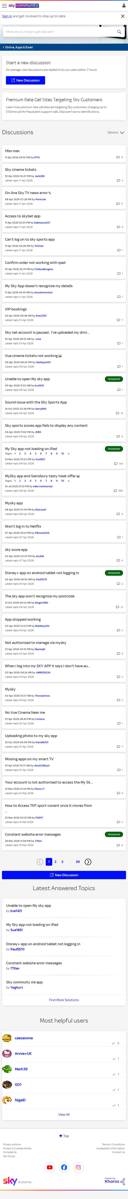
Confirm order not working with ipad (35, 262)
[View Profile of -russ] (38, 338)
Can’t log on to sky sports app (30, 239)
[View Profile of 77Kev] (38, 840)
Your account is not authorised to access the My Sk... (49, 782)
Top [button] (66, 1136)
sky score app (16, 549)
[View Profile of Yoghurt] (16, 987)
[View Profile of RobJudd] (40, 509)
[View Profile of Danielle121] (42, 742)
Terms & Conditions (113, 1144)
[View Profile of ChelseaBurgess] (43, 269)
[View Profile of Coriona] (40, 719)
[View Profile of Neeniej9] (40, 649)
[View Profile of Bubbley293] (42, 625)
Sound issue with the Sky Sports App (36, 402)
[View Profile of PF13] (37, 157)
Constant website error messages (33, 834)
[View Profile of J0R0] (38, 432)
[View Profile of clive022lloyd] (41, 765)
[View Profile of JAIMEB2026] (43, 672)
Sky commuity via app (24, 982)
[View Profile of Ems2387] (41, 315)
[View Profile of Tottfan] (39, 245)
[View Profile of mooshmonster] (43, 292)
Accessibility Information (110, 1148)
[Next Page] (88, 862)
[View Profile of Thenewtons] (42, 695)
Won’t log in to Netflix (23, 526)
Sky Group (9, 1156)
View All (64, 1114)
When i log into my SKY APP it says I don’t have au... (47, 666)
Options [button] (112, 132)
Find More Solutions (64, 1000)
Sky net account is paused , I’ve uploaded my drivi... (47, 332)
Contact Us (118, 1152)
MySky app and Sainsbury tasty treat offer (41, 476)
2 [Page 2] (55, 862)
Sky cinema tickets (20, 169)
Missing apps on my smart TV (29, 759)
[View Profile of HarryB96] (40, 408)
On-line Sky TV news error (26, 193)
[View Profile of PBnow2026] (42, 532)
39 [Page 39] (78, 862)
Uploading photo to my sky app (31, 735)
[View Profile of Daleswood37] (42, 222)
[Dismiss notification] (123, 16)
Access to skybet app (22, 216)
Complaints (9, 1152)
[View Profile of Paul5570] (41, 579)
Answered (114, 378)
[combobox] (58, 32)
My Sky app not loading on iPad (31, 448)
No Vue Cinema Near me (25, 712)
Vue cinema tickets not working (32, 355)
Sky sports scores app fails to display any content (46, 425)
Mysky (10, 689)
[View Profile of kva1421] (39, 385)
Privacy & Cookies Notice (17, 1148)
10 (62, 453)
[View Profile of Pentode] (41, 199)
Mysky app (14, 503)
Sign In (123, 7)
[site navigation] (4, 6)
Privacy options (12, 1144)
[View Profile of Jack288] (40, 176)
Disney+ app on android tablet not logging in (42, 573)
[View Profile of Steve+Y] (39, 788)
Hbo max (12, 151)
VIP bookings (16, 309)
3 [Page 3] (62, 862)
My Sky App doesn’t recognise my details (39, 286)
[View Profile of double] (40, 556)
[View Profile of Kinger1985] (41, 602)
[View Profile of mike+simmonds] (43, 486)
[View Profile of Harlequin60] (43, 362)
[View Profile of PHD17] (39, 817)
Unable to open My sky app (27, 379)
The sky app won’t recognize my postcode (39, 596)
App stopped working (23, 619)
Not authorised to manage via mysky (35, 642)
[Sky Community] (24, 6)
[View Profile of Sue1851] (40, 459)
